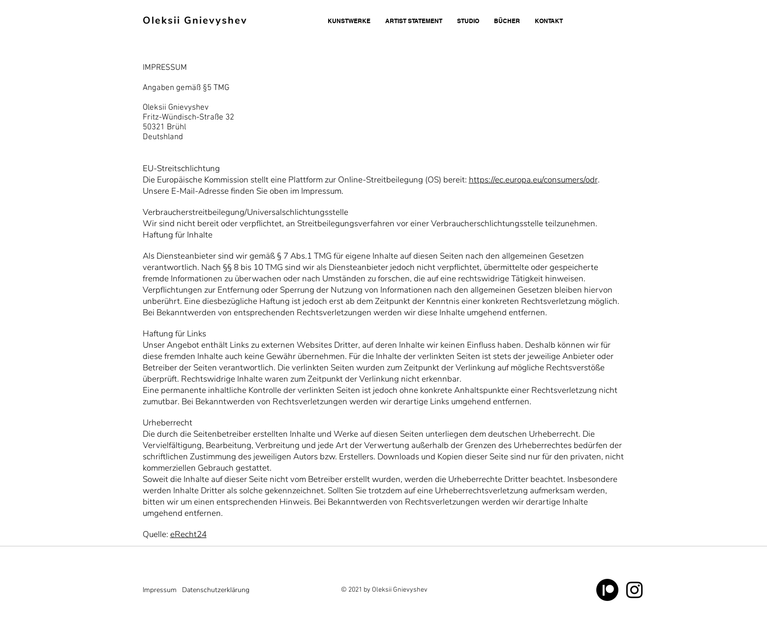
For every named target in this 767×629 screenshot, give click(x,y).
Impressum (160, 590)
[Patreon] (607, 590)
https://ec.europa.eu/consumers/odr (533, 179)
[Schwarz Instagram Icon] (634, 590)
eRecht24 (188, 534)
